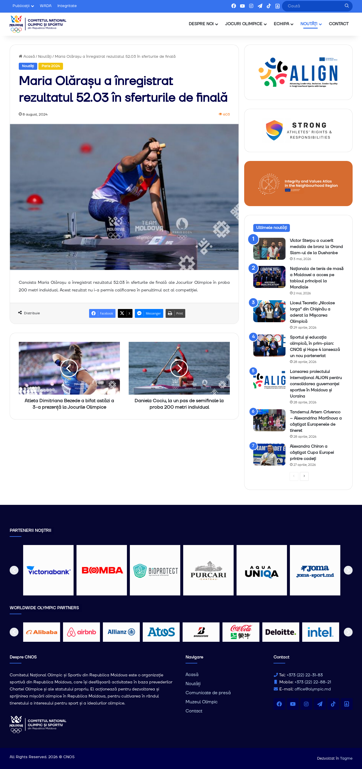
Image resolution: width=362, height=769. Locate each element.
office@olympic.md (313, 689)
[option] (48, 570)
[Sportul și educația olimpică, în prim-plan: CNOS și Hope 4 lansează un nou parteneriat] (269, 346)
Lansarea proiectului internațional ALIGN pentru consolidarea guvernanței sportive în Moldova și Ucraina (316, 384)
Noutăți (45, 56)
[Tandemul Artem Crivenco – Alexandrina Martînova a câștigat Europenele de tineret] (269, 420)
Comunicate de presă (208, 693)
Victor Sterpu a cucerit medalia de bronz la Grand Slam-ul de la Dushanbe (316, 247)
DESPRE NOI (201, 24)
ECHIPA (281, 24)
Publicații (21, 6)
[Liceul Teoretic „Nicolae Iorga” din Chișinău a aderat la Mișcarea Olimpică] (269, 311)
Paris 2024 (51, 66)
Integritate (67, 6)
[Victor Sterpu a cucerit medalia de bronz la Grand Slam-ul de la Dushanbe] (269, 249)
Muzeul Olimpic (201, 702)
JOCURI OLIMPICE (243, 24)
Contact (194, 711)
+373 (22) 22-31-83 (305, 675)
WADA (46, 6)
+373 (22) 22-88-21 (313, 682)
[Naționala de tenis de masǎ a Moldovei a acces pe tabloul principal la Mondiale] (269, 277)
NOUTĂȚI (308, 24)
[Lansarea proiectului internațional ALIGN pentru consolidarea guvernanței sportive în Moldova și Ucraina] (269, 380)
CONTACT (339, 24)
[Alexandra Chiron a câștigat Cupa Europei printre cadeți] (269, 455)
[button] (14, 570)
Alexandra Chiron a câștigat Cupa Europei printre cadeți (312, 452)
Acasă (27, 56)
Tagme (346, 758)
